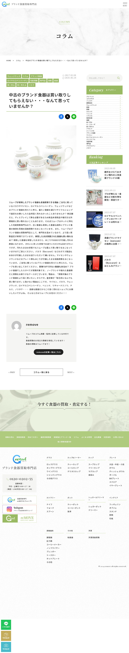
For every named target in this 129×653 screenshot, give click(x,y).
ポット (70, 575)
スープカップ (94, 542)
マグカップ (93, 549)
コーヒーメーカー (54, 622)
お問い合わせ (55, 519)
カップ (91, 535)
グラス (50, 535)
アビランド (94, 99)
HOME (9, 60)
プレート (113, 535)
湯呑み (91, 553)
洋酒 (90, 608)
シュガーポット (95, 585)
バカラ (92, 283)
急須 (69, 589)
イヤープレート (115, 563)
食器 (91, 183)
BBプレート (114, 556)
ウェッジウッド (96, 129)
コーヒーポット (74, 586)
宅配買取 (93, 260)
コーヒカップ (73, 546)
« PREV (12, 374)
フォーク (50, 586)
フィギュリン (115, 582)
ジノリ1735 (94, 222)
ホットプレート (53, 636)
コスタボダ (94, 106)
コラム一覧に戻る (41, 374)
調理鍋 (49, 615)
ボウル (112, 546)
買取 (91, 145)
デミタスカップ (74, 549)
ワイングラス (52, 549)
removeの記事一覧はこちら (48, 353)
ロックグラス (52, 542)
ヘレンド (93, 160)
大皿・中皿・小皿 (116, 542)
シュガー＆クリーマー (95, 577)
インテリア (114, 575)
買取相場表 (23, 515)
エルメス (93, 153)
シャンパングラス (54, 553)
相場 (91, 137)
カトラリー (52, 575)
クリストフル (95, 252)
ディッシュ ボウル (117, 549)
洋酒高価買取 (94, 615)
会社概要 (109, 515)
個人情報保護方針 (72, 519)
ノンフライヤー (53, 626)
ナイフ (49, 582)
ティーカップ (73, 542)
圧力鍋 (49, 619)
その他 (49, 640)
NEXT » (70, 374)
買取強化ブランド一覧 (69, 515)
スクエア (113, 560)
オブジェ (113, 586)
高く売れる (94, 206)
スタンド (113, 589)
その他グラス (52, 556)
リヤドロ (93, 168)
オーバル (113, 553)
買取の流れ (11, 515)
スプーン (50, 589)
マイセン (93, 237)
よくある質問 (96, 515)
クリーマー (93, 588)
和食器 (70, 615)
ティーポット (73, 582)
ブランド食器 (95, 229)
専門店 (92, 268)
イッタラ (93, 114)
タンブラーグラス (54, 546)
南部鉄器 (93, 176)
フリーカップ (94, 546)
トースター (51, 633)
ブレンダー (51, 629)
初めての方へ (37, 515)
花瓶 (111, 596)
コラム (19, 60)
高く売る (93, 191)
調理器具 (93, 122)
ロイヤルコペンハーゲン (100, 245)
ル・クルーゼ (95, 199)
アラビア (93, 214)
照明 (111, 593)
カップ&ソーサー (75, 535)
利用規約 (119, 515)
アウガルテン (95, 276)
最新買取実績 (51, 515)
